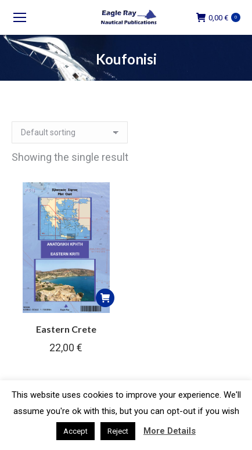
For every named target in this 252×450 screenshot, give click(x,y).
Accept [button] (75, 431)
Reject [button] (117, 431)
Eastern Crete (66, 328)
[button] (105, 298)
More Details (169, 431)
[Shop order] (70, 132)
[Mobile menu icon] (20, 17)
